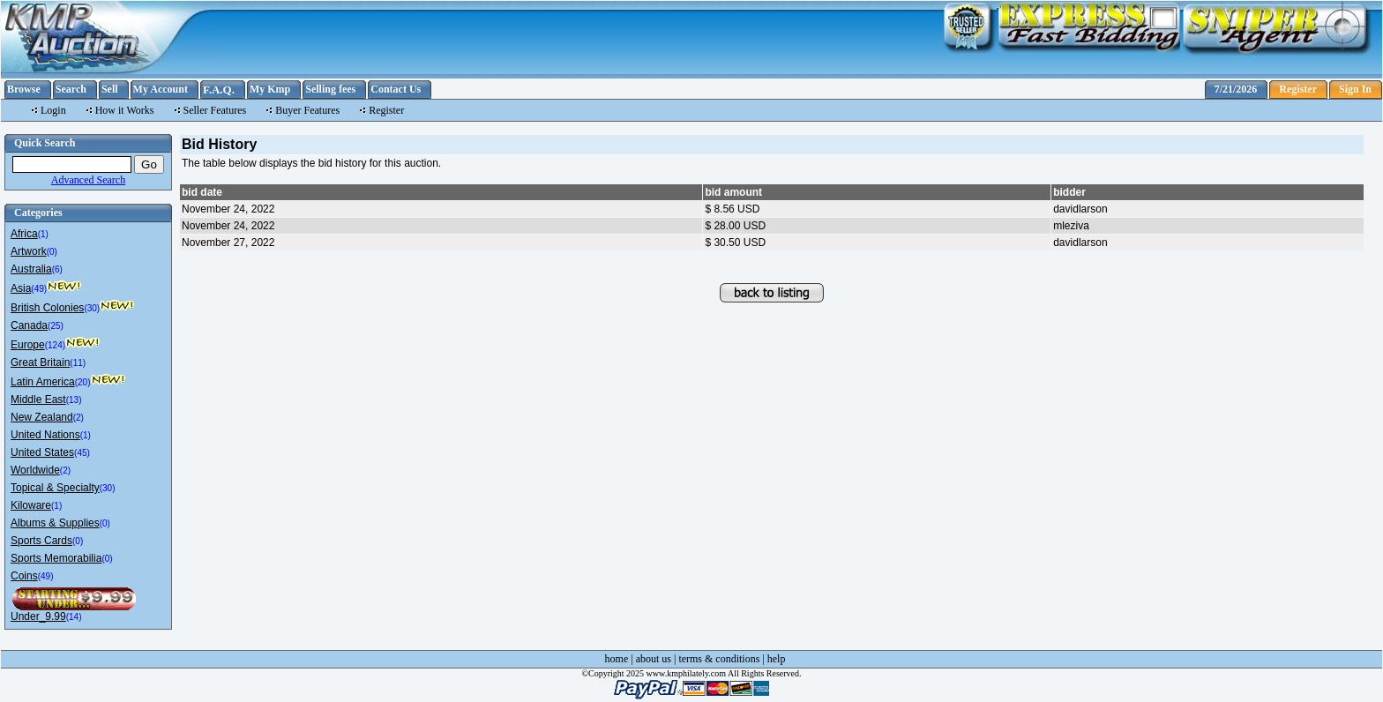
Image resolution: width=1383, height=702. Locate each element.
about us (653, 659)
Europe (28, 345)
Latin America (43, 382)
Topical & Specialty (55, 488)
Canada (29, 325)
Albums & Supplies (55, 523)
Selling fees (330, 89)
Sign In (1355, 89)
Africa (24, 234)
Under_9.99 (38, 616)
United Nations (45, 435)
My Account (160, 89)
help (776, 659)
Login (53, 110)
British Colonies (47, 308)
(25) (56, 326)
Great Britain (40, 362)
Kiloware (31, 505)
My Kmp (270, 89)
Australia (31, 269)
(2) (78, 417)
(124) (55, 345)
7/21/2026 (1236, 89)
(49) (39, 289)
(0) (52, 252)
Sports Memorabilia (56, 558)
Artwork (29, 251)
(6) (57, 269)
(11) (78, 363)
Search (71, 89)
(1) (43, 234)
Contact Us (395, 89)
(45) (82, 453)
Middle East (38, 399)
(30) (92, 308)
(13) (74, 400)
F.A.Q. (219, 89)
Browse (24, 89)
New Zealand (42, 417)
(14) (74, 617)
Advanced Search (88, 180)
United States (42, 452)
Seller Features (215, 110)
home (617, 659)
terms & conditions (718, 659)
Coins (24, 576)
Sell (109, 89)
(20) (83, 382)
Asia (21, 288)
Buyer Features (307, 110)
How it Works (124, 110)
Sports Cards (41, 540)
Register (1298, 89)
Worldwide (35, 470)
